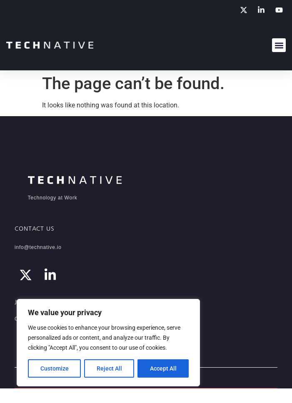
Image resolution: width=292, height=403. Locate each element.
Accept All (163, 368)
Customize (54, 368)
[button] (279, 45)
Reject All (109, 368)
